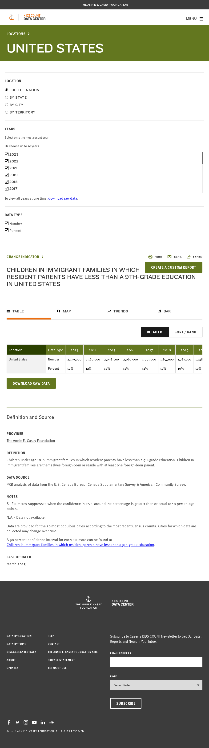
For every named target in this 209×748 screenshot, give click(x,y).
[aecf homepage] (12, 17)
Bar (167, 311)
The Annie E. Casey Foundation (104, 4)
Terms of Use (57, 668)
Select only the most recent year (26, 137)
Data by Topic (16, 644)
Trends (120, 311)
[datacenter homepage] (34, 17)
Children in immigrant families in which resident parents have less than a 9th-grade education (80, 544)
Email (174, 256)
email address (120, 653)
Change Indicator (23, 256)
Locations (16, 33)
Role (113, 676)
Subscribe (125, 703)
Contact (54, 644)
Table (18, 311)
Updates (13, 668)
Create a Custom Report (173, 267)
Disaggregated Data (21, 652)
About (11, 660)
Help (51, 636)
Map (67, 311)
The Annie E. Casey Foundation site (73, 652)
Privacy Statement (61, 660)
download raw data (62, 198)
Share (194, 256)
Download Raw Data (31, 383)
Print (155, 256)
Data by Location (19, 636)
